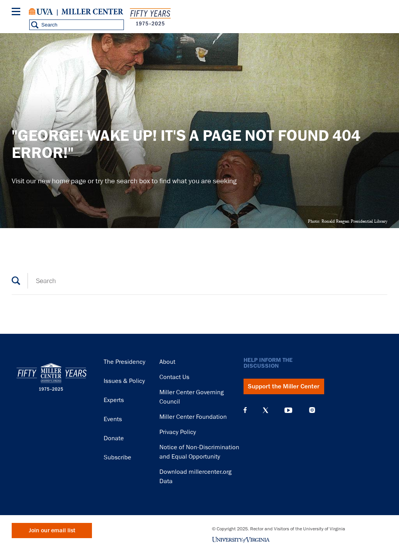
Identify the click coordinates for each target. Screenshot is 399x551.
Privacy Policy (177, 432)
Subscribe (117, 457)
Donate (114, 438)
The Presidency (124, 362)
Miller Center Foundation (193, 417)
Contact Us (174, 377)
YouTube (288, 410)
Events (113, 419)
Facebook (245, 410)
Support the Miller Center (284, 386)
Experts (114, 400)
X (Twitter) (265, 410)
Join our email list (52, 530)
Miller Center (92, 12)
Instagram (312, 410)
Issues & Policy (124, 381)
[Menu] (17, 13)
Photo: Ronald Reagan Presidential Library (347, 221)
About (167, 362)
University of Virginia (41, 12)
